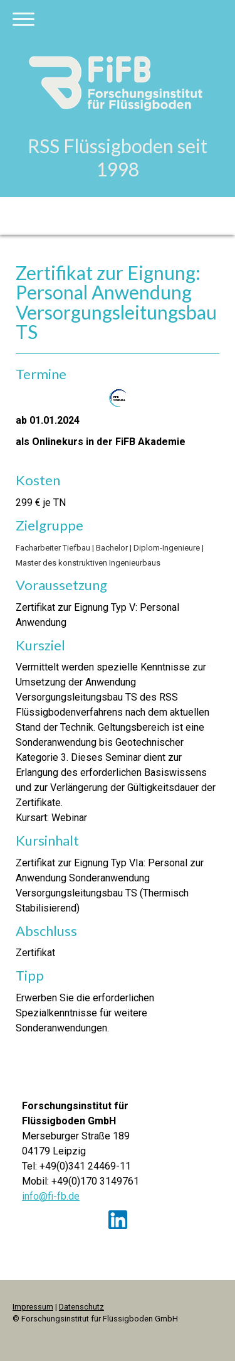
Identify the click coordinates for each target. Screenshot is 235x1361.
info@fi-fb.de (51, 1196)
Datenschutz (81, 1306)
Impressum (33, 1306)
